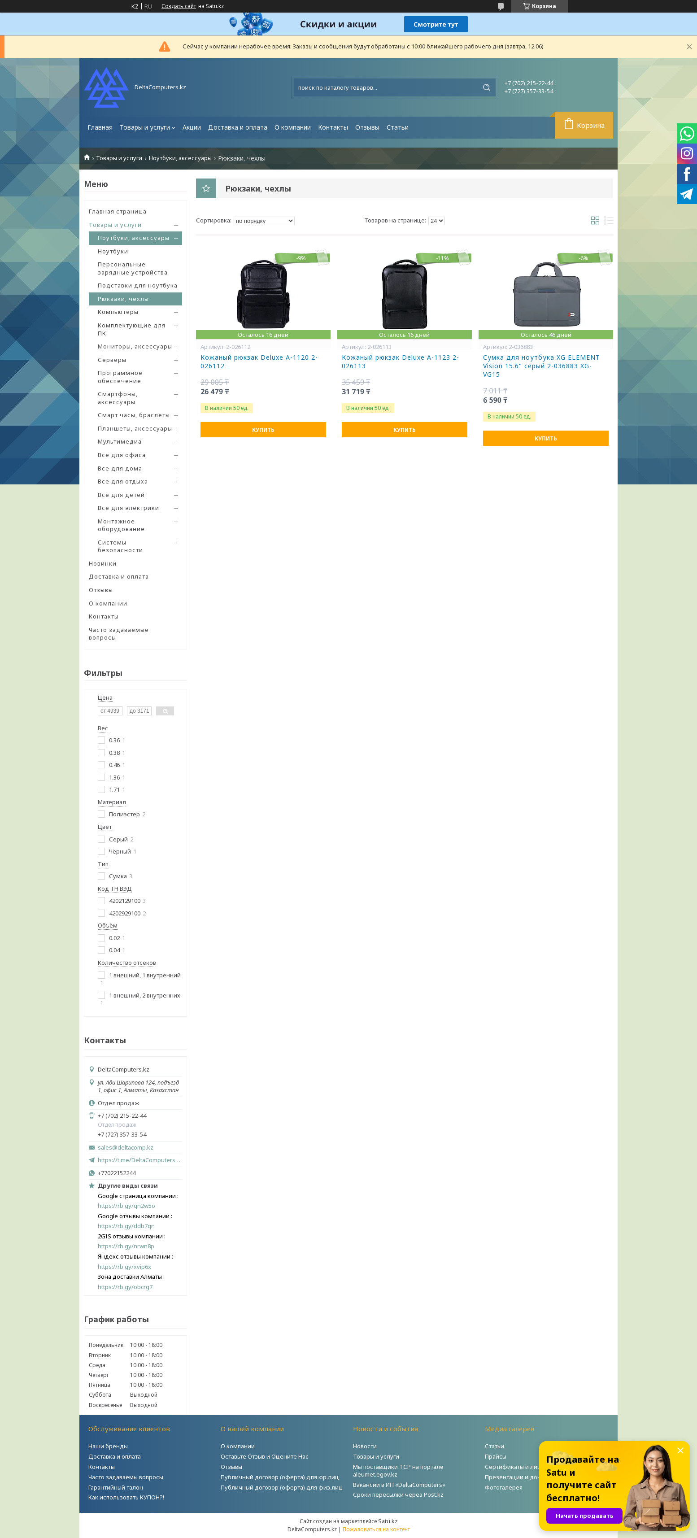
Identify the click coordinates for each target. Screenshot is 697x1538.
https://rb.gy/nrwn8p (126, 1246)
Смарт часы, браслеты (134, 415)
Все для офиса (122, 455)
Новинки (103, 563)
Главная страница (118, 211)
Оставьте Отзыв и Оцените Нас (265, 1456)
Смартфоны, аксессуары (118, 398)
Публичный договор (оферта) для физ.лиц (282, 1487)
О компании (292, 127)
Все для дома (120, 468)
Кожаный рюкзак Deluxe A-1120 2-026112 (259, 361)
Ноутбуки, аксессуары (180, 158)
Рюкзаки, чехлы (123, 299)
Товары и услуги (145, 127)
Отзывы (367, 127)
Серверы (112, 360)
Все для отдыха (123, 481)
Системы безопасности (120, 546)
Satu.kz (388, 1521)
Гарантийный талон (115, 1487)
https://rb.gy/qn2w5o (126, 1206)
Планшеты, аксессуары (135, 428)
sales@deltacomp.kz (125, 1147)
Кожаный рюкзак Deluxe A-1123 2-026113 (400, 361)
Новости (365, 1446)
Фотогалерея (504, 1487)
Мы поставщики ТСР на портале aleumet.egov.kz (398, 1470)
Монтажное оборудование (121, 525)
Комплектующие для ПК (132, 329)
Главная (100, 127)
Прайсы (495, 1456)
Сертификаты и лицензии (522, 1467)
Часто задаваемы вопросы (125, 1477)
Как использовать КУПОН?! (126, 1497)
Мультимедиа (120, 441)
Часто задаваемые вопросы (119, 634)
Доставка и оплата (237, 127)
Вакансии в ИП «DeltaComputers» (399, 1485)
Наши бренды (108, 1446)
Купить (263, 430)
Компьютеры (118, 312)
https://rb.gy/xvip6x (124, 1267)
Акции (192, 127)
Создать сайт (178, 6)
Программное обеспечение (120, 377)
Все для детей (121, 495)
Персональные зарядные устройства (133, 268)
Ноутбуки (113, 251)
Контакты (333, 127)
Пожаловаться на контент (376, 1529)
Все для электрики (128, 508)
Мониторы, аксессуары (135, 346)
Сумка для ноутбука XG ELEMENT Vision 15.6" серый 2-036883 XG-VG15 (541, 366)
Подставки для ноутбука (138, 285)
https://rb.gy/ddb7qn (126, 1226)
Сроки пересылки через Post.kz (398, 1494)
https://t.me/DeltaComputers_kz (140, 1160)
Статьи (398, 127)
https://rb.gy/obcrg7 (125, 1287)
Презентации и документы (523, 1477)
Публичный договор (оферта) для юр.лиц (280, 1477)
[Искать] (487, 87)
